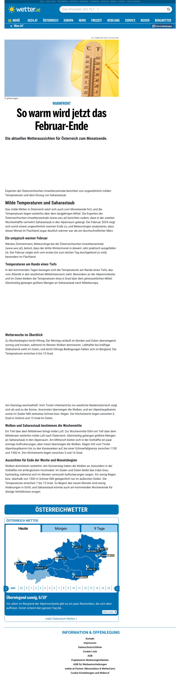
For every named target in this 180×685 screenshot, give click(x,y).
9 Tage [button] (99, 528)
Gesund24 (94, 2)
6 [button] (47, 588)
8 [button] (56, 588)
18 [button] (113, 588)
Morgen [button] (61, 528)
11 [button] (72, 588)
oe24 (42, 2)
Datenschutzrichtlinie (90, 647)
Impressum (90, 643)
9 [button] (61, 588)
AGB (90, 655)
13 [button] (84, 588)
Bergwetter (163, 20)
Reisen (113, 2)
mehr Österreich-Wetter (61, 618)
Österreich (63, 2)
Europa (68, 20)
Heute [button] (23, 528)
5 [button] (42, 588)
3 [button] (33, 588)
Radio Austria (133, 2)
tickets (121, 2)
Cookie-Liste (90, 651)
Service (130, 20)
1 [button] (24, 588)
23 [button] (14, 588)
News (82, 20)
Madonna (84, 2)
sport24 (74, 2)
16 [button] (101, 588)
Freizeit (96, 20)
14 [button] (90, 588)
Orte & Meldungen (162, 26)
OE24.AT (33, 20)
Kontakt (90, 638)
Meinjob (105, 2)
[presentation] (6, 588)
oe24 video (51, 2)
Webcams (113, 20)
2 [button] (29, 588)
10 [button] (66, 588)
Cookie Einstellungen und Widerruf (90, 673)
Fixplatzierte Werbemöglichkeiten (90, 660)
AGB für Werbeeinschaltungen (90, 664)
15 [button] (96, 588)
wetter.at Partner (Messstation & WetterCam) (90, 668)
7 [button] (52, 588)
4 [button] (38, 588)
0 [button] (19, 588)
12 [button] (78, 588)
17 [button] (107, 588)
